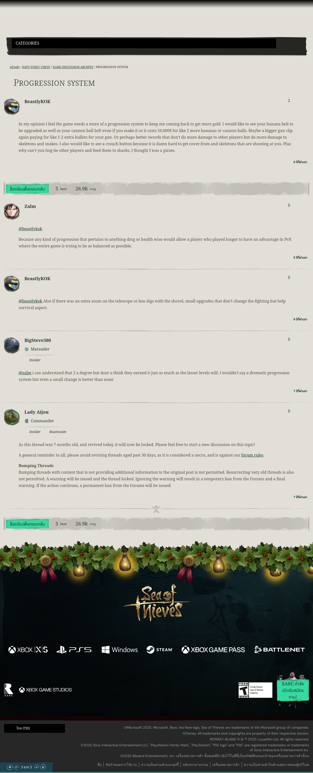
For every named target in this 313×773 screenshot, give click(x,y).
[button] (144, 43)
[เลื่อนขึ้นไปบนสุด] (10, 767)
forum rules (252, 455)
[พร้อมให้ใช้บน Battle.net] (279, 650)
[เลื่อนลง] (36, 767)
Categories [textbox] (27, 43)
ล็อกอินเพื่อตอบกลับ (27, 189)
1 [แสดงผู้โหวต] (289, 100)
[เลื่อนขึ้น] (16, 767)
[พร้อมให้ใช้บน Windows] (119, 650)
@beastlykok (30, 229)
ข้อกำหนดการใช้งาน (121, 764)
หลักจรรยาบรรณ (195, 764)
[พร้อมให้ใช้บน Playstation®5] (74, 650)
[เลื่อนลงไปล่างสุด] (43, 767)
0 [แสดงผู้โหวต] (289, 205)
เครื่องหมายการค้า (226, 764)
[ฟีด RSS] (7, 67)
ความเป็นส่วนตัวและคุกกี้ (160, 764)
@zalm (25, 373)
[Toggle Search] (23, 51)
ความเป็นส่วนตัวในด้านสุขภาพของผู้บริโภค (276, 764)
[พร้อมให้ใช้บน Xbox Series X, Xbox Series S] (28, 650)
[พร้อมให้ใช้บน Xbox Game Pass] (213, 650)
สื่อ (99, 764)
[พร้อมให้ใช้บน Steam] (159, 650)
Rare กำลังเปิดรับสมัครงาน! (293, 691)
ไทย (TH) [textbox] (23, 728)
